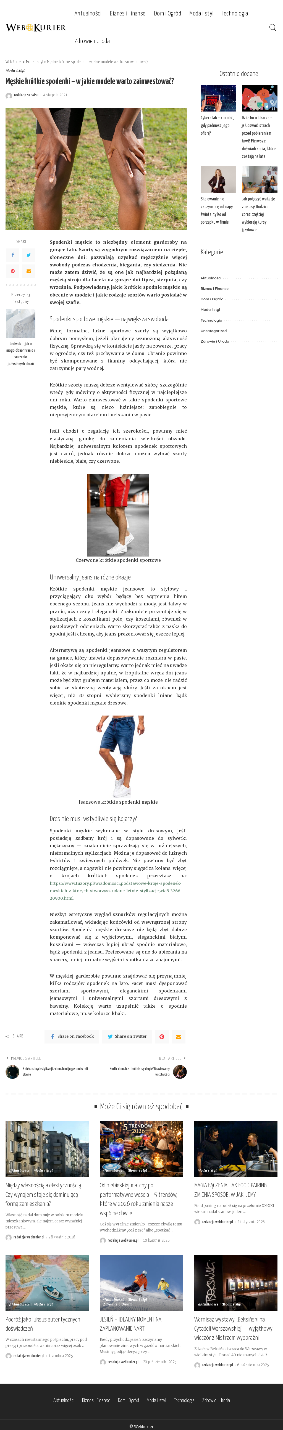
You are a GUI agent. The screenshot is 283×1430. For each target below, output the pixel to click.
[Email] (28, 271)
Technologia (211, 310)
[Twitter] (28, 255)
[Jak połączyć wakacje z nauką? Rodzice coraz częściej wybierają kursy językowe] (259, 178)
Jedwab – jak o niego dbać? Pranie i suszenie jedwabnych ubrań (20, 354)
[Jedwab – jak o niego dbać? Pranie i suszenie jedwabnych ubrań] (20, 323)
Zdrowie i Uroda (215, 331)
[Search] (273, 27)
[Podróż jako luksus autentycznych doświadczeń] (47, 1281)
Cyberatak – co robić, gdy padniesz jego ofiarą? (216, 125)
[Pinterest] (12, 271)
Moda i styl (15, 71)
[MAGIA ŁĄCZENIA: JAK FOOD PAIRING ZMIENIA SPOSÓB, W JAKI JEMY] (235, 1151)
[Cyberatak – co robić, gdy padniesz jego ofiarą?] (218, 98)
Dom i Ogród (212, 289)
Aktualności (211, 268)
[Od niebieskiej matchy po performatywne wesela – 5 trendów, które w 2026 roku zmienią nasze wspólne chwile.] (141, 1151)
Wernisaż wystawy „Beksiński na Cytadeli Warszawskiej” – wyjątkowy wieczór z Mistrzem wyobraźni (233, 1326)
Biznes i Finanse (215, 278)
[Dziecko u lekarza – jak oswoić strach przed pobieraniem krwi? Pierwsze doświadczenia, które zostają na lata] (259, 98)
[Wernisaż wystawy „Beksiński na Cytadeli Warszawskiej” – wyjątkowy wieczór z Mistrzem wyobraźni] (235, 1281)
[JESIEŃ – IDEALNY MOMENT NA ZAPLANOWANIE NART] (141, 1281)
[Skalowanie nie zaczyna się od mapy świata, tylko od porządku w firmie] (218, 178)
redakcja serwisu (26, 95)
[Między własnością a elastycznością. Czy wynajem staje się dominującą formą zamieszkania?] (47, 1151)
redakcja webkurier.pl (29, 1237)
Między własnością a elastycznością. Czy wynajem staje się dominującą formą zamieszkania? (44, 1195)
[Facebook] (12, 255)
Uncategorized (214, 320)
